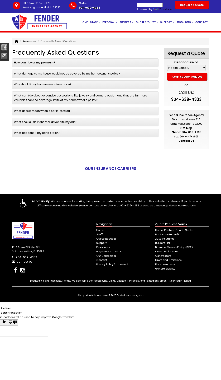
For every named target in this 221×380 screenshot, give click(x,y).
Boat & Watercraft (167, 234)
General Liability (165, 268)
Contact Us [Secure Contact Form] (186, 141)
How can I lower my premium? (34, 62)
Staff (99, 234)
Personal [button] (109, 22)
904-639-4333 (89, 8)
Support (101, 243)
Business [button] (126, 22)
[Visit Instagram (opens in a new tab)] (23, 270)
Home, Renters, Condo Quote (174, 230)
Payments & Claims (109, 251)
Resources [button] (184, 22)
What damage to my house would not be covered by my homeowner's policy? (67, 74)
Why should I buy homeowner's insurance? (42, 84)
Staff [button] (95, 22)
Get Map (186, 128)
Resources (29, 41)
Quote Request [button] (147, 22)
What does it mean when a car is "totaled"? (43, 111)
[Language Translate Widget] (150, 5)
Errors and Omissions (168, 260)
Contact (201, 22)
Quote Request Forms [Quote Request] (171, 224)
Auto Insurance (165, 238)
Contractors (163, 256)
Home (84, 22)
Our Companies (106, 256)
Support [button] (167, 22)
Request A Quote (192, 5)
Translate (162, 9)
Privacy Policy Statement (112, 264)
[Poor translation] (12, 322)
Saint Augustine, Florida (56, 280)
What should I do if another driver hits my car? (45, 122)
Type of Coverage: (186, 62)
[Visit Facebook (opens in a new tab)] (15, 270)
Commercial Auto (166, 251)
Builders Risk (162, 243)
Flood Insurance (165, 264)
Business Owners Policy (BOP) (174, 247)
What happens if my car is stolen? (37, 133)
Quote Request (106, 238)
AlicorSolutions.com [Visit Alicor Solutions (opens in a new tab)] (96, 295)
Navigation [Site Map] (104, 224)
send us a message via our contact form (169, 205)
